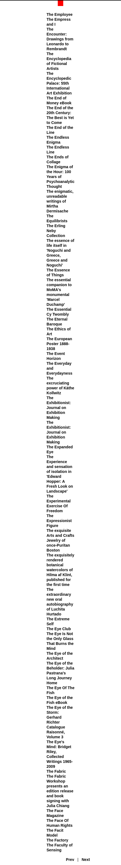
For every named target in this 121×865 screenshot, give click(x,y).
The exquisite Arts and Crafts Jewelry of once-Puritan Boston (60, 540)
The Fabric (56, 771)
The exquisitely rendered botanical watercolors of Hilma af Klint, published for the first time (60, 570)
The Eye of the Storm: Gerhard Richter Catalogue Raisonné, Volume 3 (60, 722)
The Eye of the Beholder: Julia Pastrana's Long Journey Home (60, 673)
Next (86, 859)
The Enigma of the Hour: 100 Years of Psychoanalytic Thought (60, 177)
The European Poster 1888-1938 (59, 344)
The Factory (57, 840)
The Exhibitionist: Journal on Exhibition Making (59, 408)
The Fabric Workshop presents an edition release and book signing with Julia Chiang (60, 791)
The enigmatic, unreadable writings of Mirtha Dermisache (60, 201)
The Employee (60, 14)
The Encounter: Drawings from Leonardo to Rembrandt (60, 39)
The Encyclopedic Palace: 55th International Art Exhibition (59, 83)
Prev (70, 859)
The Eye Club (59, 629)
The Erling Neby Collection (56, 231)
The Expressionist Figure (59, 521)
